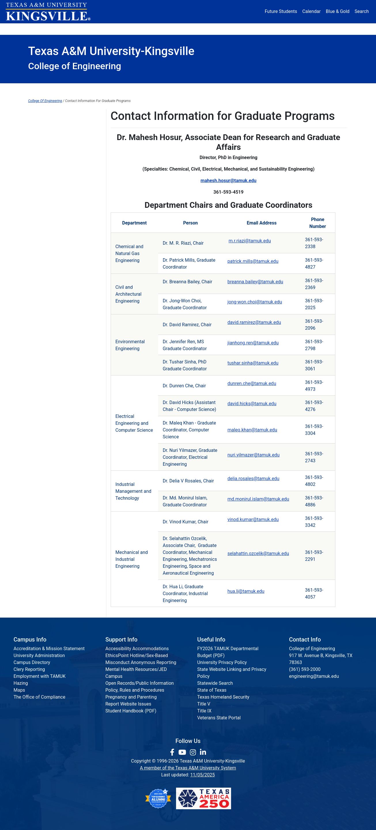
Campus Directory (32, 662)
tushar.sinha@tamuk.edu (252, 363)
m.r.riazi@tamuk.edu (249, 241)
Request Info (324, 89)
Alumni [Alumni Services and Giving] (257, 28)
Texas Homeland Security (223, 697)
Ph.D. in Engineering (48, 221)
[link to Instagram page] (194, 752)
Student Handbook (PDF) (130, 711)
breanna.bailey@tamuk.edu (255, 281)
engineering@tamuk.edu (314, 676)
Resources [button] (216, 28)
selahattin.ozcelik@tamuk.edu (258, 553)
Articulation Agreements (53, 115)
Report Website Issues (128, 704)
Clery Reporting (29, 669)
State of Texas (212, 690)
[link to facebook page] (173, 752)
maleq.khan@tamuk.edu (252, 430)
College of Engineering (51, 138)
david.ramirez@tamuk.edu (254, 322)
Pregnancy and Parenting (131, 697)
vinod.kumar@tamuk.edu (253, 519)
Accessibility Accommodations (137, 648)
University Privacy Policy (222, 662)
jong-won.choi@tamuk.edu (254, 302)
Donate (330, 28)
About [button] (44, 28)
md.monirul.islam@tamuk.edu (258, 499)
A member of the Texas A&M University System (188, 768)
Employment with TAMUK (40, 676)
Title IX (204, 711)
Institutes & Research (159, 89)
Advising (37, 197)
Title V (203, 704)
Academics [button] (130, 28)
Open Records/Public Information (139, 683)
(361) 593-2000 (304, 669)
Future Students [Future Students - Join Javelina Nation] (281, 11)
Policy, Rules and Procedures (134, 690)
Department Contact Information (61, 233)
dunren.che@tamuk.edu (251, 383)
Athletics (294, 28)
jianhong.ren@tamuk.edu (253, 343)
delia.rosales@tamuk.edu (253, 478)
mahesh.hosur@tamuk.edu (228, 180)
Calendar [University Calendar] (311, 11)
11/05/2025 (202, 775)
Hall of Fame (41, 185)
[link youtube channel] (183, 752)
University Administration (39, 655)
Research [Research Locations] (175, 28)
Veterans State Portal (219, 717)
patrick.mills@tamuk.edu (252, 261)
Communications (221, 89)
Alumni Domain (44, 126)
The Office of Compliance (39, 697)
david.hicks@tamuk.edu (251, 403)
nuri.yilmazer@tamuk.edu (253, 455)
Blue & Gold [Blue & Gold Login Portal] (337, 11)
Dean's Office (52, 89)
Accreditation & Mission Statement (49, 648)
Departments (101, 89)
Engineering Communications (58, 209)
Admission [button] (85, 28)
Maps (19, 690)
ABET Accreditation (48, 174)
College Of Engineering (45, 101)
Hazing (21, 683)
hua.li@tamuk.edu (245, 591)
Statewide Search (215, 683)
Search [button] (362, 11)
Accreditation (274, 89)
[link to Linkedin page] (203, 752)
